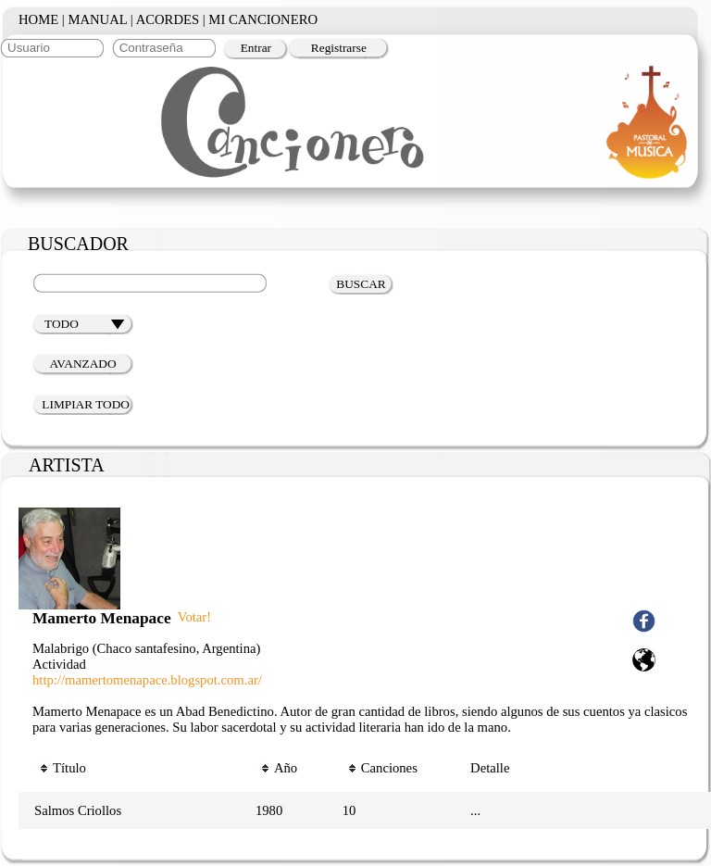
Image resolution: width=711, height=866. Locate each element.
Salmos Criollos (77, 810)
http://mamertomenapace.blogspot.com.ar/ (147, 679)
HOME (38, 19)
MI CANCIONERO (263, 19)
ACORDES (167, 19)
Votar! (194, 616)
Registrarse (339, 48)
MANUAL (97, 19)
